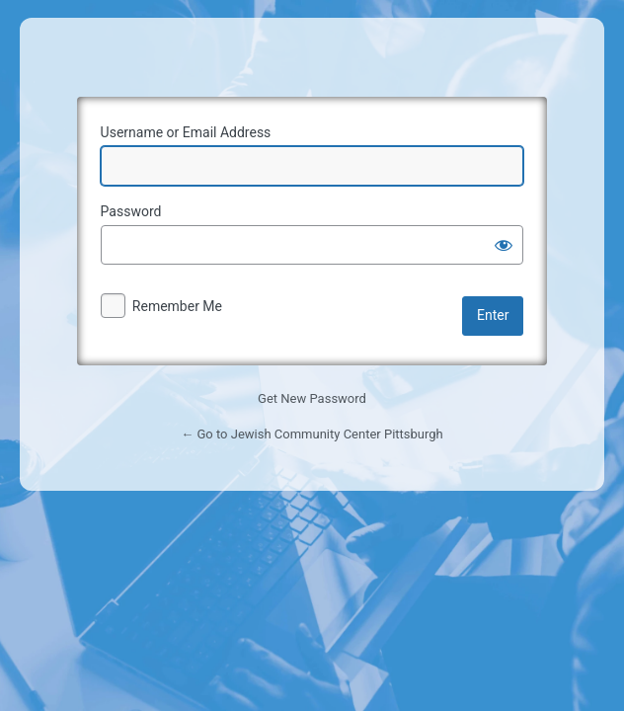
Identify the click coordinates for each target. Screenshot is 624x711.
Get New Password (312, 398)
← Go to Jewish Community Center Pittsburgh (311, 434)
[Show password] (503, 245)
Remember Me (177, 306)
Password (131, 211)
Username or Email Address (186, 132)
